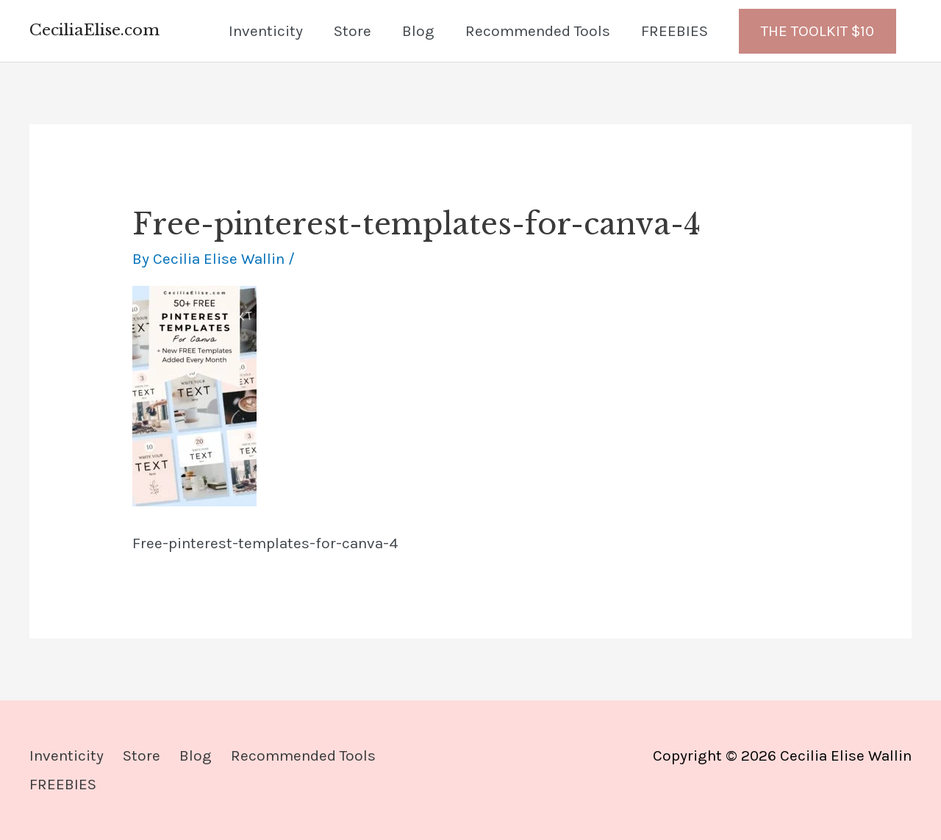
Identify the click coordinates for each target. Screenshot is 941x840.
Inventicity (266, 31)
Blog (418, 31)
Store (352, 31)
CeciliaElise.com (94, 30)
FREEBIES (674, 31)
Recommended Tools (537, 31)
